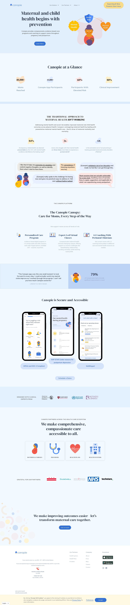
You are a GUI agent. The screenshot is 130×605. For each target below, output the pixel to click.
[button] (54, 5)
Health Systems (74, 556)
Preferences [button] (90, 600)
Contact (88, 567)
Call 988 (38, 573)
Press (87, 558)
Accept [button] (100, 600)
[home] (15, 5)
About (87, 556)
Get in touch (65, 527)
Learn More (40, 43)
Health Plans (73, 558)
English (4, 603)
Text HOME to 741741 (37, 577)
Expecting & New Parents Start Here (113, 5)
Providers (72, 561)
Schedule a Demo (65, 378)
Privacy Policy (76, 600)
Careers (88, 564)
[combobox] (6, 603)
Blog (87, 561)
